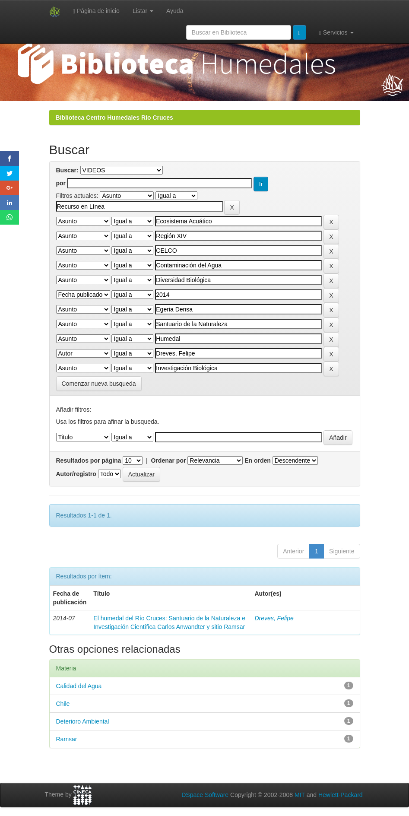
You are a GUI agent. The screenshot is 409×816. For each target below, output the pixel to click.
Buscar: (67, 170)
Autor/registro (76, 473)
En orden (257, 460)
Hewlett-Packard (340, 794)
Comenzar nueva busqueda (99, 383)
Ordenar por (168, 460)
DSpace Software (204, 794)
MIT (300, 794)
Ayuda (174, 10)
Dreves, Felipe (273, 618)
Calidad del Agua (79, 686)
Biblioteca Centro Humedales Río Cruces (114, 117)
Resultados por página (88, 460)
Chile (63, 703)
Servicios (336, 32)
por (61, 183)
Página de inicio (96, 11)
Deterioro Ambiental (82, 721)
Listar (143, 10)
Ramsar (66, 739)
